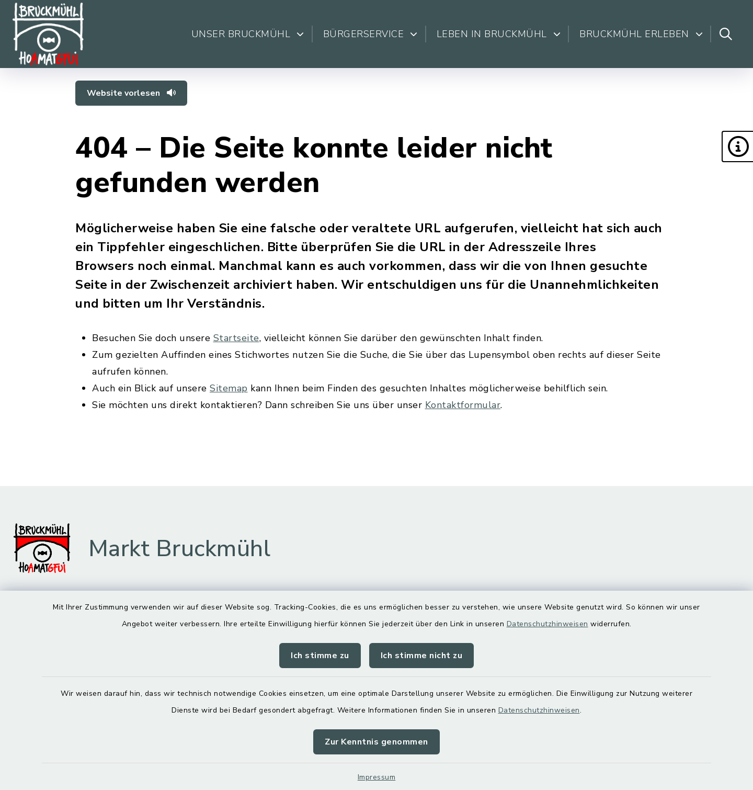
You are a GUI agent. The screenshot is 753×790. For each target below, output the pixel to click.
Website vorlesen (131, 93)
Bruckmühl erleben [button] (641, 34)
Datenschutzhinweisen (547, 624)
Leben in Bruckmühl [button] (499, 34)
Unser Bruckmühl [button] (247, 34)
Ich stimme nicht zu (422, 655)
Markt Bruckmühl (179, 549)
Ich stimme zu (320, 655)
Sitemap (229, 388)
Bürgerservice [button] (370, 34)
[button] (737, 146)
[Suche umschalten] (725, 34)
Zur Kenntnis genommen (376, 742)
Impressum (377, 777)
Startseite (236, 338)
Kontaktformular (463, 405)
